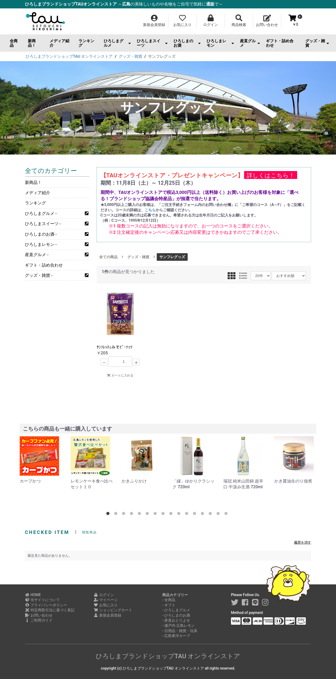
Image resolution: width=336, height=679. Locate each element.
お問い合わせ (38, 615)
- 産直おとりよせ (176, 620)
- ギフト (168, 605)
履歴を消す (302, 542)
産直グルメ (250, 43)
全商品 (14, 43)
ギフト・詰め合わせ (279, 43)
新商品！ (32, 43)
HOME (33, 595)
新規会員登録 (107, 615)
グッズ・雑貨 (317, 43)
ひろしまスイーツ (152, 43)
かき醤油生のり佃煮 (293, 481)
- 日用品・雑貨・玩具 (179, 631)
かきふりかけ (134, 481)
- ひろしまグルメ (176, 610)
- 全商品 (168, 600)
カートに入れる (120, 375)
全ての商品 (108, 257)
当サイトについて (42, 600)
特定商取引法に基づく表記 (50, 610)
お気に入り (106, 605)
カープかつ (30, 481)
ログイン (104, 595)
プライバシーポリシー (46, 605)
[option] (40, 460)
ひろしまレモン (220, 43)
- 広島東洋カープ (176, 636)
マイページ (106, 600)
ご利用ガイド (38, 620)
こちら (150, 210)
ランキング (86, 43)
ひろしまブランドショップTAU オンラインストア (168, 656)
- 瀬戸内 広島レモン (178, 625)
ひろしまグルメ (117, 43)
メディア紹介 (59, 43)
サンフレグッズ (172, 257)
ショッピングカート (113, 610)
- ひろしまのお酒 (176, 615)
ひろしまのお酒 (187, 43)
